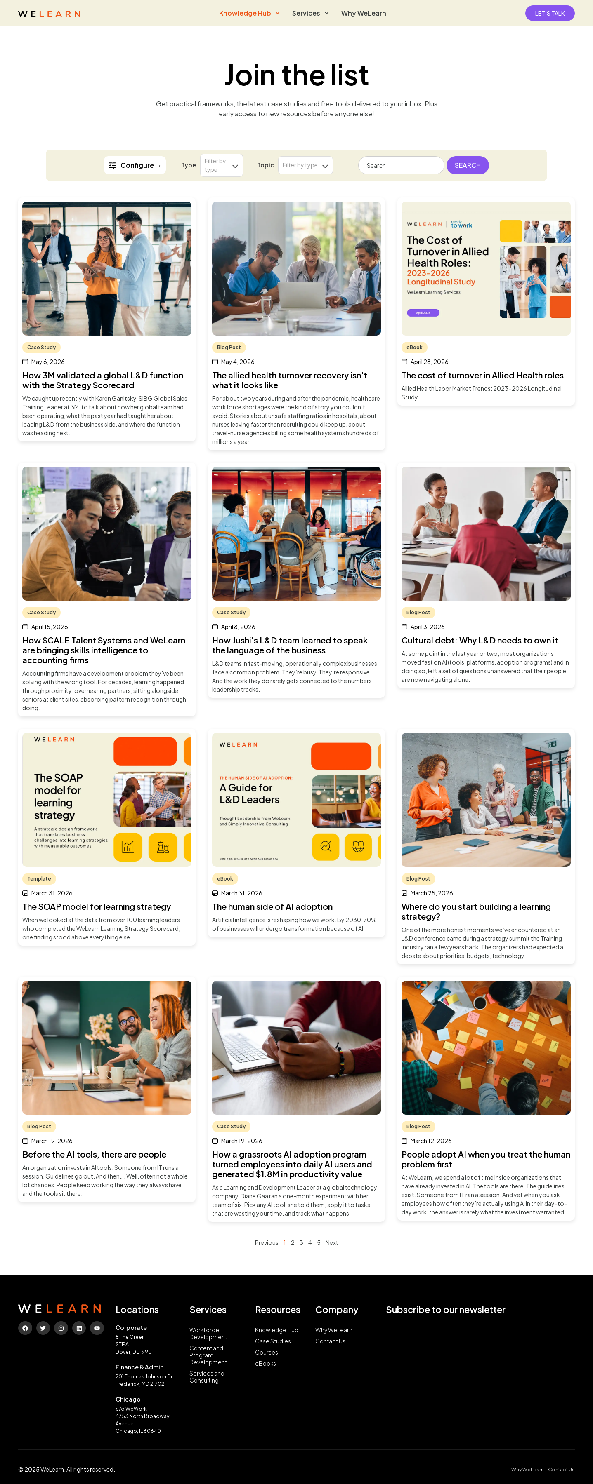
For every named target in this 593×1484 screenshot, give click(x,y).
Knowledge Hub (249, 13)
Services (310, 13)
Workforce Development (208, 1334)
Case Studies (273, 1341)
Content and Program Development (208, 1356)
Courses (267, 1353)
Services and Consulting (207, 1379)
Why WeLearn (363, 13)
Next (332, 1242)
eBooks (266, 1365)
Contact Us (331, 1341)
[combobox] (401, 165)
